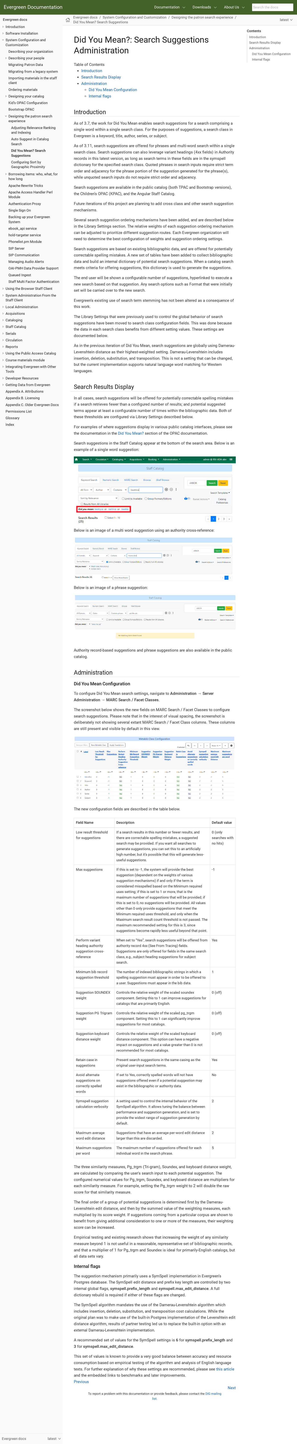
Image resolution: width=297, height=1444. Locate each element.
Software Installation (22, 33)
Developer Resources (22, 378)
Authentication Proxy (24, 204)
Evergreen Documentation (33, 7)
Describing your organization (30, 51)
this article (225, 1369)
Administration (259, 48)
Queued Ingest (19, 275)
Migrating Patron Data (25, 65)
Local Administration (22, 307)
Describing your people (26, 58)
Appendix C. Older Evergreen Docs (32, 405)
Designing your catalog (26, 96)
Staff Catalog (16, 327)
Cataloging (14, 320)
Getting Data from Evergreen (28, 385)
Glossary (12, 418)
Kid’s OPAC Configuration (28, 103)
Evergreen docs (15, 20)
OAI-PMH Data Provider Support (33, 268)
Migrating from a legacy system (33, 71)
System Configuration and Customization (134, 17)
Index (10, 424)
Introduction (15, 27)
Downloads (202, 7)
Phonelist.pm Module (25, 242)
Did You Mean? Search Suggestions (100, 22)
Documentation (167, 7)
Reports (12, 347)
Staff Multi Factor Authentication (33, 282)
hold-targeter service (24, 235)
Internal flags (261, 59)
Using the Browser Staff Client (29, 289)
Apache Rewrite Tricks (25, 186)
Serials (11, 333)
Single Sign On (19, 210)
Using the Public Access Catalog (31, 353)
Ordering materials (23, 90)
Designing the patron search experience (202, 17)
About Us (231, 7)
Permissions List (19, 411)
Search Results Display (265, 42)
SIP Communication (23, 255)
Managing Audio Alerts (26, 262)
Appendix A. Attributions (25, 391)
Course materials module (25, 360)
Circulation (14, 340)
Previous (81, 1381)
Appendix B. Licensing (23, 398)
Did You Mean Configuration (271, 54)
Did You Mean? (131, 433)
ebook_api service (22, 228)
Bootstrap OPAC (21, 109)
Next (232, 1387)
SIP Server (16, 248)
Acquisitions (15, 313)
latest (284, 20)
